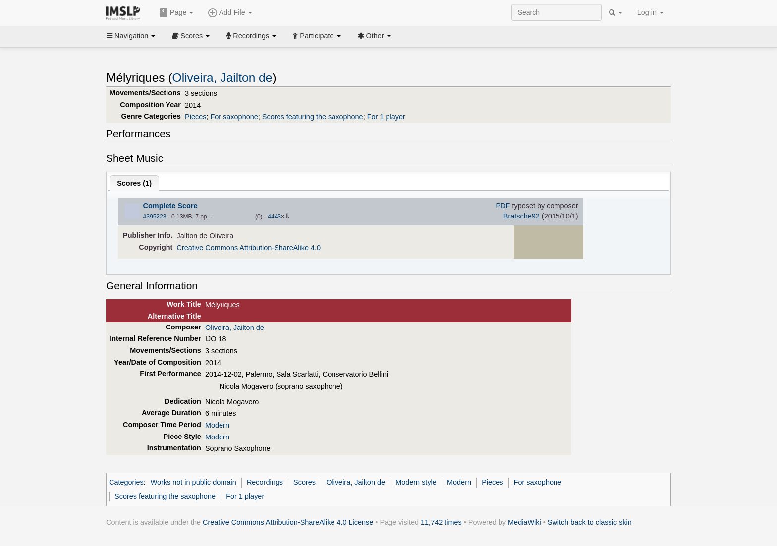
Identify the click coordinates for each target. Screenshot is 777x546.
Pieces (195, 117)
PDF (503, 206)
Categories (126, 482)
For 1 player (386, 117)
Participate (316, 36)
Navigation (131, 36)
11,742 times (441, 522)
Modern (217, 425)
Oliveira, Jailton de (222, 77)
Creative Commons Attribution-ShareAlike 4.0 (249, 248)
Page (176, 12)
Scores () (134, 183)
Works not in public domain (193, 482)
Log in (650, 12)
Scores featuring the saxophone (312, 117)
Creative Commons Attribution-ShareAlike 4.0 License (288, 522)
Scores (191, 36)
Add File (230, 12)
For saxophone (234, 117)
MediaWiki (524, 522)
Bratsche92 (521, 216)
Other (374, 36)
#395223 (154, 216)
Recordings (251, 36)
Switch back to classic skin (590, 522)
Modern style (416, 482)
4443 (274, 216)
